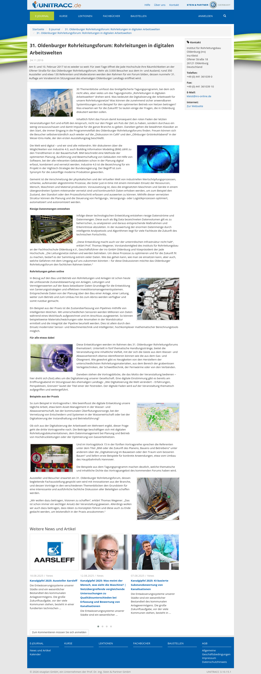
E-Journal (42, 16)
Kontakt (174, 5)
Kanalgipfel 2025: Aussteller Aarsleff (53, 580)
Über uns (159, 5)
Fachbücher (111, 16)
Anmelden (205, 16)
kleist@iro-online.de (199, 96)
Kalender (35, 654)
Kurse (63, 16)
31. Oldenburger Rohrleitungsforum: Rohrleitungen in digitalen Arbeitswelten (112, 29)
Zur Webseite (195, 106)
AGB (204, 643)
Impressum (209, 658)
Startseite (38, 29)
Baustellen (138, 16)
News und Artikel (40, 650)
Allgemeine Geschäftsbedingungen (216, 652)
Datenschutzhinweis (214, 662)
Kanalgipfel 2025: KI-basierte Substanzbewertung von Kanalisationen (149, 585)
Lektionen (85, 16)
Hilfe (147, 5)
